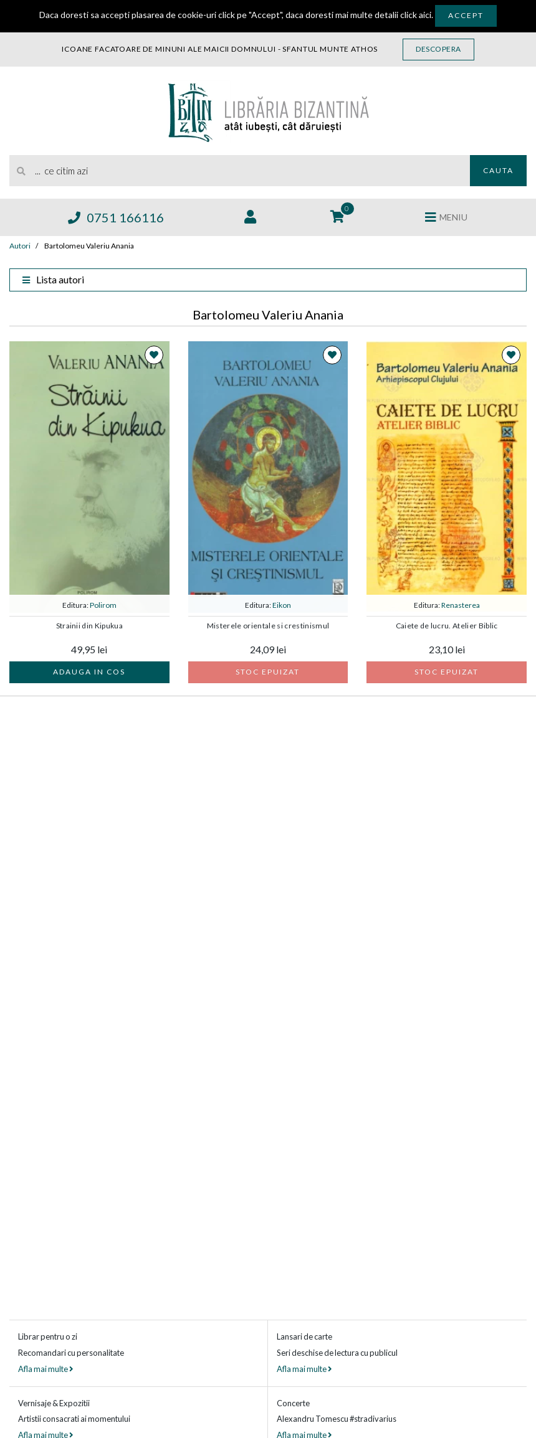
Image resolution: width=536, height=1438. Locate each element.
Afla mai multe (45, 1369)
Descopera (438, 49)
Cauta (498, 170)
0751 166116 (116, 217)
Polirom (103, 605)
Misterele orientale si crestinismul (268, 626)
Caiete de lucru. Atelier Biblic (447, 626)
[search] (239, 170)
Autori (20, 245)
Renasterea (460, 605)
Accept (466, 15)
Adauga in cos (89, 671)
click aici (415, 14)
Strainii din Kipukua (89, 626)
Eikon (281, 605)
